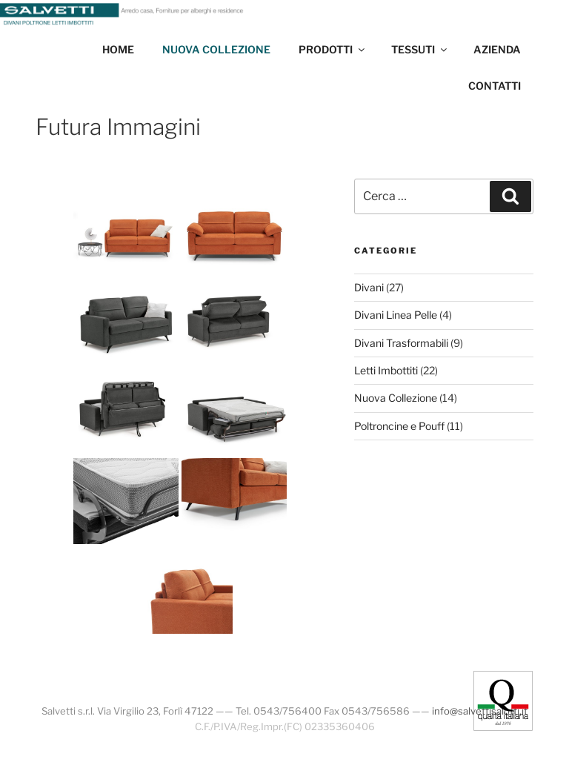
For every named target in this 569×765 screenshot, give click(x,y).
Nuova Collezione (395, 397)
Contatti (494, 85)
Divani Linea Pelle (395, 314)
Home (118, 49)
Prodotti (333, 49)
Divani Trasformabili (401, 343)
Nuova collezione (216, 49)
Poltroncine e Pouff (399, 426)
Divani (369, 287)
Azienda (497, 49)
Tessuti (420, 49)
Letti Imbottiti (386, 370)
